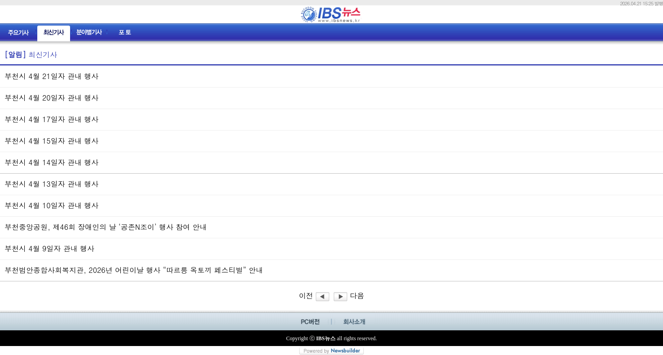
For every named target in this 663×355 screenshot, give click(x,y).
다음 (349, 295)
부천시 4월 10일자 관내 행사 (51, 205)
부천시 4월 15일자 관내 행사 (51, 141)
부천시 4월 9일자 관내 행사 (49, 248)
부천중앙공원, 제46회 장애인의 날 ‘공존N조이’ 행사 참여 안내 (105, 227)
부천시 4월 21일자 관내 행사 (51, 76)
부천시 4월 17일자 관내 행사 (51, 119)
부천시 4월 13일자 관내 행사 (51, 184)
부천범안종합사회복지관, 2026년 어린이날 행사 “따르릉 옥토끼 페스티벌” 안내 (133, 270)
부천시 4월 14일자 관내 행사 (51, 162)
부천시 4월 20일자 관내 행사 (51, 97)
